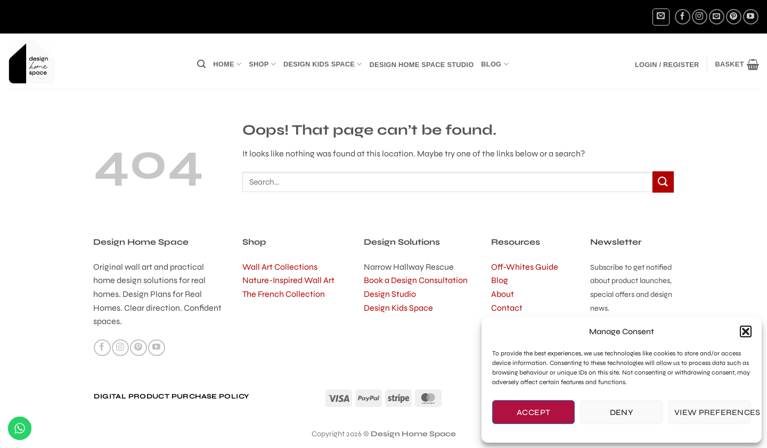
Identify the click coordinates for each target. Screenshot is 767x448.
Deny (622, 412)
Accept (534, 412)
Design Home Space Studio (422, 65)
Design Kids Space (322, 64)
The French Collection (283, 294)
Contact (507, 308)
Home (227, 64)
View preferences (712, 412)
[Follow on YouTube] (750, 16)
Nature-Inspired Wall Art (288, 280)
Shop (262, 64)
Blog (494, 64)
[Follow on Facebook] (682, 16)
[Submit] (663, 181)
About (502, 294)
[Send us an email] (716, 16)
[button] (745, 331)
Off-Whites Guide (524, 267)
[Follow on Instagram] (699, 16)
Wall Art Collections (279, 267)
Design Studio (390, 294)
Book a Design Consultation (416, 280)
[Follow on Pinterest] (733, 16)
